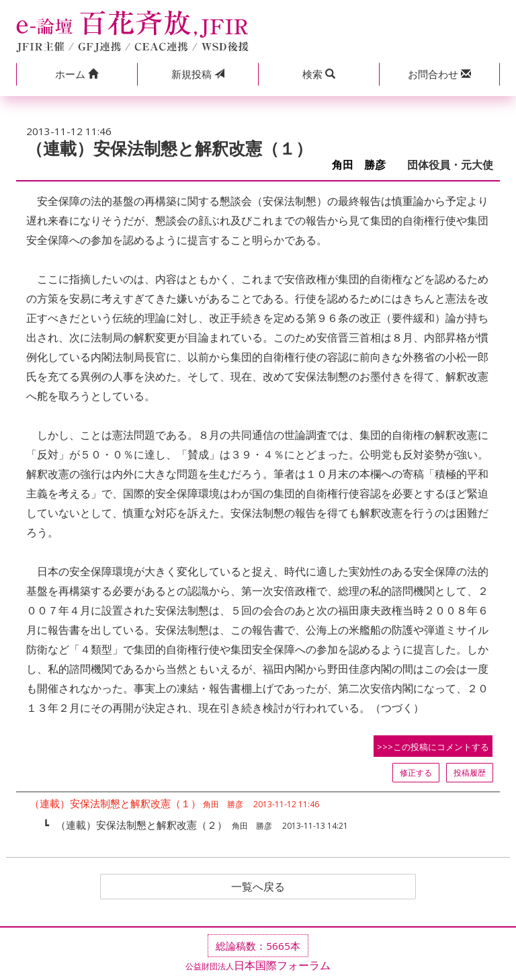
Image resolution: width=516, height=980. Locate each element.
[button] (76, 74)
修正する (416, 772)
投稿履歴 (470, 772)
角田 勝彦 (364, 165)
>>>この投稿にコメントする (433, 747)
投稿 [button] (197, 74)
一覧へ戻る (258, 886)
